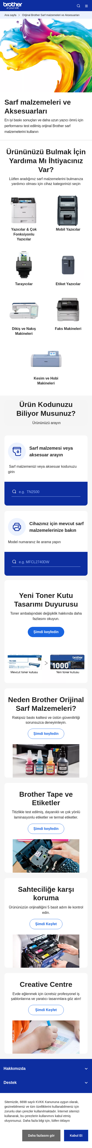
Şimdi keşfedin (46, 632)
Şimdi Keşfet (46, 924)
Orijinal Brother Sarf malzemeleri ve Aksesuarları (51, 15)
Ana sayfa (10, 15)
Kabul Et (76, 1135)
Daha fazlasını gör (41, 1135)
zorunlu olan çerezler (18, 1111)
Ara (78, 6)
